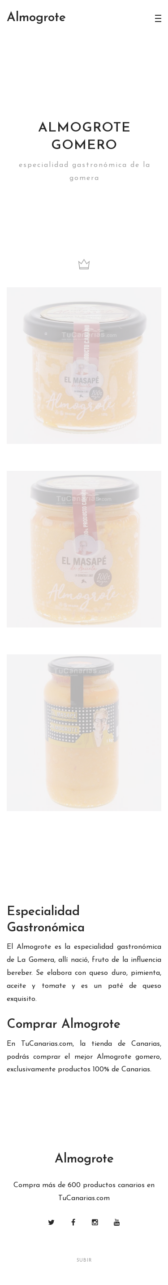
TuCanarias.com (47, 1044)
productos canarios (114, 1185)
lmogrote (36, 18)
